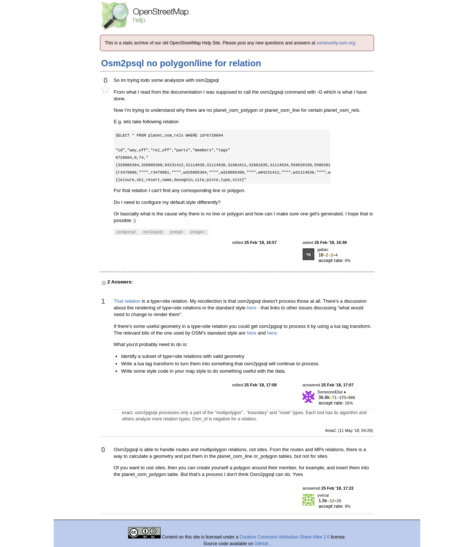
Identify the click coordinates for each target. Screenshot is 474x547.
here (252, 308)
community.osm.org (336, 43)
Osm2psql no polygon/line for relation (181, 63)
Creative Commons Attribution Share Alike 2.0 (285, 537)
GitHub (262, 543)
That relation (127, 301)
